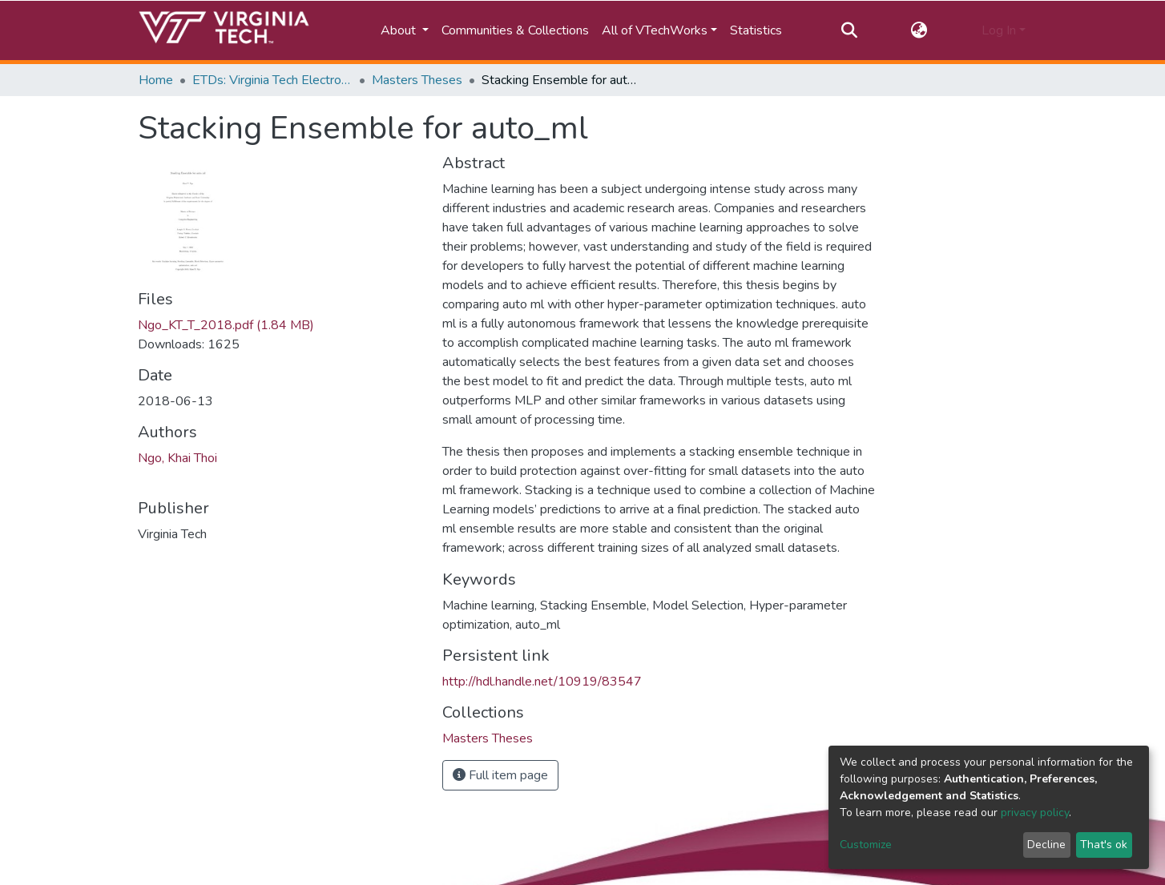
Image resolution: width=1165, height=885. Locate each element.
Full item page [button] (500, 775)
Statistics (756, 30)
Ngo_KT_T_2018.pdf (226, 325)
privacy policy (1035, 812)
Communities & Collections (515, 30)
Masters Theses (417, 80)
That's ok (1103, 844)
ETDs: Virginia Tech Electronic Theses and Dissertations (272, 80)
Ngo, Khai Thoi (177, 458)
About (400, 30)
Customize (866, 844)
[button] (919, 30)
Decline (1046, 844)
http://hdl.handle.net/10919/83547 (542, 681)
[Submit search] (849, 30)
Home (156, 80)
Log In (999, 30)
